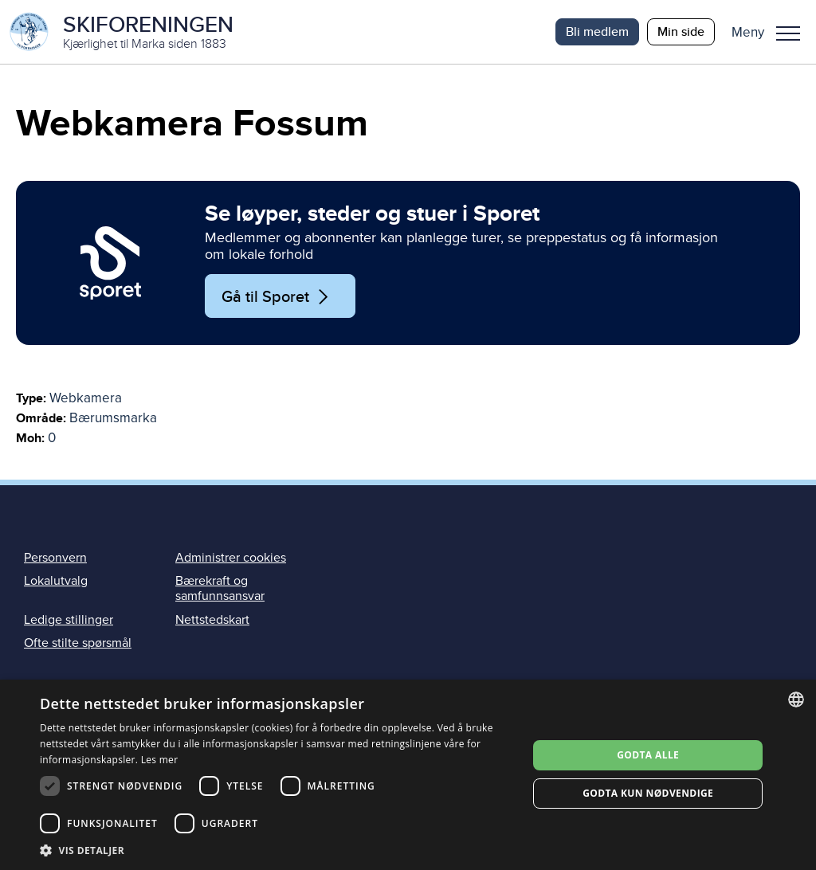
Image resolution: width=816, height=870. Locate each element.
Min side (680, 31)
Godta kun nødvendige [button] (648, 793)
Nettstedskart (212, 620)
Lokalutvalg (56, 581)
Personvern (55, 558)
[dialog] (408, 775)
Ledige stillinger (68, 620)
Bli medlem (597, 31)
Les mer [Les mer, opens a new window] (159, 759)
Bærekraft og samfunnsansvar (220, 588)
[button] (772, 32)
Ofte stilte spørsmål (77, 643)
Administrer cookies (230, 558)
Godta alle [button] (648, 755)
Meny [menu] (788, 33)
